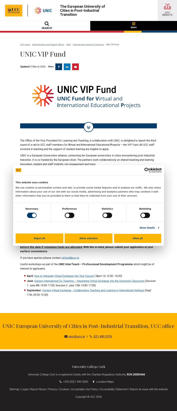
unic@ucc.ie (74, 336)
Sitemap (14, 389)
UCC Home (25, 44)
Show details (147, 227)
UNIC (68, 44)
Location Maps (105, 381)
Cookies (64, 389)
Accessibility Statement (114, 389)
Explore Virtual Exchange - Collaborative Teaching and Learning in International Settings (93, 290)
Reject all (39, 238)
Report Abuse (38, 389)
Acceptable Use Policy (84, 389)
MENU (134, 25)
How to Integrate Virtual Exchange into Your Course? (64, 276)
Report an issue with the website (149, 389)
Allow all (138, 238)
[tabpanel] (88, 101)
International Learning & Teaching (88, 44)
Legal (24, 389)
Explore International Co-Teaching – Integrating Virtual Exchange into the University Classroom (89, 281)
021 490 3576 (101, 336)
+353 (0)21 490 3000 (75, 381)
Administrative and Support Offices (48, 44)
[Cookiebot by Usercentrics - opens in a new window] (147, 170)
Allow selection (88, 238)
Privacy (52, 389)
